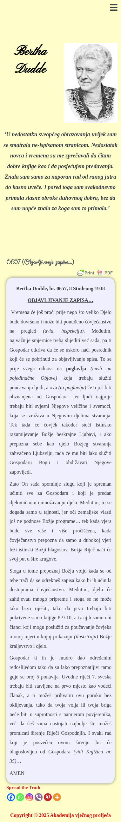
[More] (57, 797)
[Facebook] (11, 797)
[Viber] (39, 797)
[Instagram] (29, 797)
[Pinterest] (48, 797)
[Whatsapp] (20, 797)
